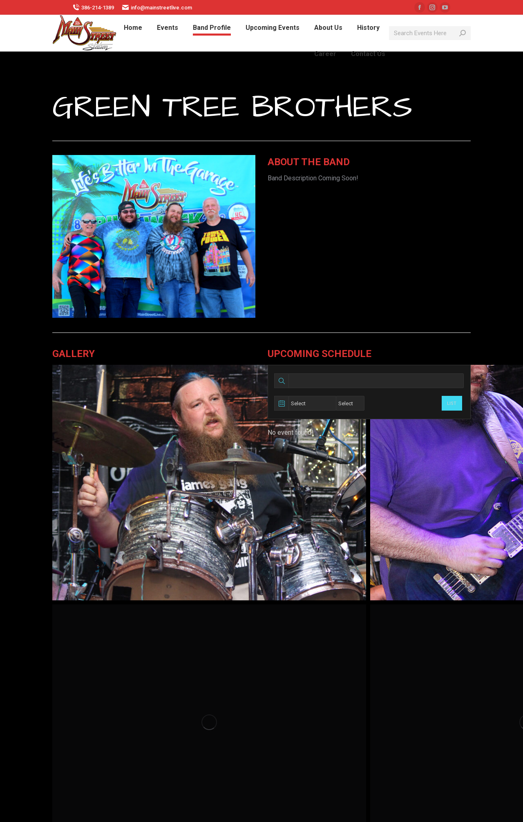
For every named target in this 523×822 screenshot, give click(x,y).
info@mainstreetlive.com (157, 7)
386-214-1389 (93, 7)
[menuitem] (133, 28)
